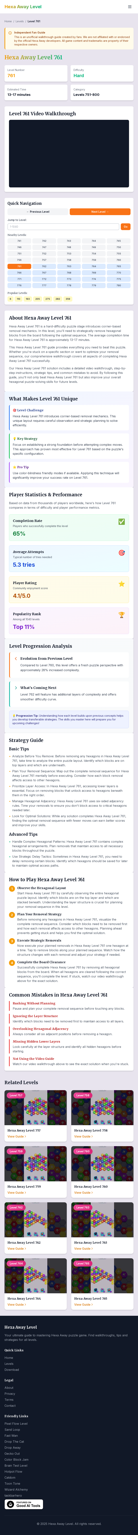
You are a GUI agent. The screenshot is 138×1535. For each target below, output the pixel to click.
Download (11, 1370)
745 (118, 240)
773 (69, 279)
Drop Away (12, 1447)
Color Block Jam (16, 1459)
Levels (20, 21)
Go (126, 226)
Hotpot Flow (13, 1471)
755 (118, 253)
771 (19, 279)
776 (19, 285)
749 (94, 247)
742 (44, 240)
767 (44, 272)
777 (44, 285)
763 (69, 266)
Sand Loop (12, 1429)
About (8, 1388)
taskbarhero (13, 1495)
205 (37, 298)
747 (44, 247)
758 (69, 260)
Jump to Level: (17, 219)
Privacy (9, 1394)
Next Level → (100, 211)
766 (19, 272)
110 (18, 298)
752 (44, 253)
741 (19, 240)
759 (94, 260)
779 (94, 285)
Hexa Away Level (23, 6)
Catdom (9, 1477)
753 (69, 253)
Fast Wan (11, 1435)
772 (44, 279)
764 (94, 266)
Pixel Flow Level (15, 1423)
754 (94, 253)
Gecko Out (12, 1453)
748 (69, 247)
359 (68, 298)
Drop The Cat (14, 1441)
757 (44, 260)
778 (69, 285)
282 (58, 298)
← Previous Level (38, 211)
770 (118, 272)
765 (118, 266)
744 (94, 240)
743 (69, 240)
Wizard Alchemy (16, 1489)
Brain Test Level (15, 1465)
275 (47, 298)
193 (28, 298)
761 (19, 266)
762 (44, 266)
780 (118, 285)
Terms (8, 1400)
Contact (10, 1406)
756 (19, 260)
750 (118, 247)
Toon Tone (12, 1483)
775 (118, 279)
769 (94, 272)
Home (8, 21)
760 (118, 260)
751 (19, 253)
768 (69, 272)
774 (94, 279)
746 (19, 247)
